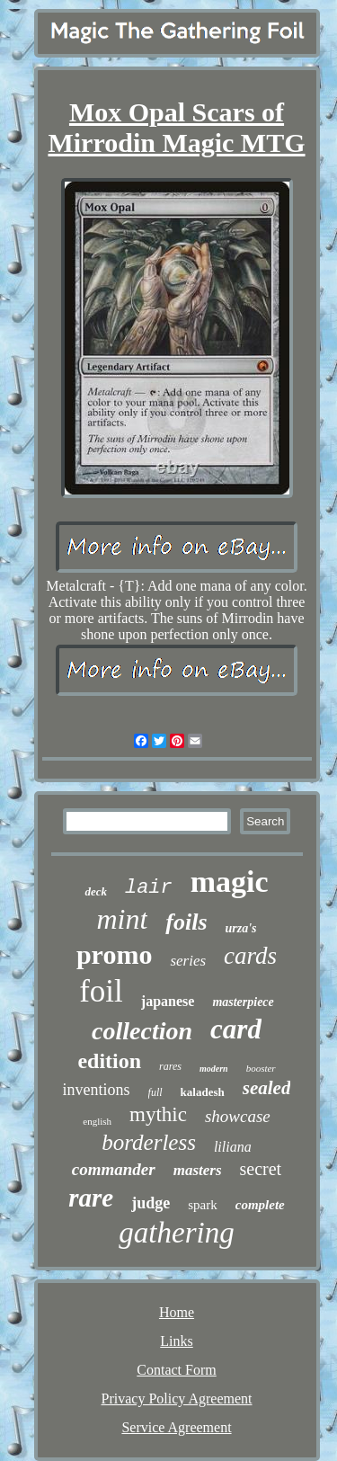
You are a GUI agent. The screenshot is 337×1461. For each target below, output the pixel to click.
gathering (176, 1232)
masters (197, 1170)
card (236, 1029)
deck (95, 891)
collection (142, 1031)
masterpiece (242, 1002)
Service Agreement (176, 1427)
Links (176, 1341)
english (97, 1121)
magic (230, 881)
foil (101, 991)
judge (150, 1203)
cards (250, 955)
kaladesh (203, 1092)
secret (261, 1169)
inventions (96, 1090)
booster (261, 1068)
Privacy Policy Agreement (177, 1398)
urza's (241, 928)
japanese (168, 1001)
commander (113, 1169)
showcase (237, 1116)
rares (170, 1066)
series (188, 960)
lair (149, 888)
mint (121, 919)
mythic (158, 1114)
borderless (149, 1142)
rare (90, 1197)
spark (202, 1205)
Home (176, 1312)
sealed (267, 1088)
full (155, 1092)
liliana (233, 1146)
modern (214, 1068)
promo (114, 954)
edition (109, 1061)
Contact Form (176, 1369)
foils (186, 922)
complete (260, 1205)
